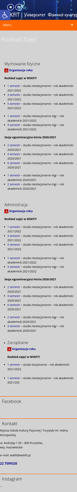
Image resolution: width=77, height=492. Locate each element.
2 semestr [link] (13, 145)
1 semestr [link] (13, 86)
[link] (5, 15)
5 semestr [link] (13, 104)
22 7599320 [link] (8, 463)
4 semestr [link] (13, 154)
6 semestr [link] (13, 163)
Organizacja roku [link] (21, 70)
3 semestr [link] (13, 95)
